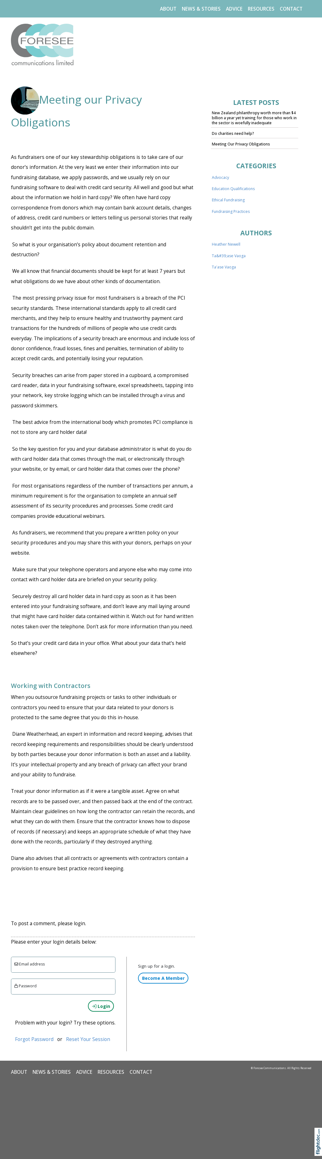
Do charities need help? (233, 133)
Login (101, 1006)
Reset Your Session (88, 1039)
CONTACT (291, 9)
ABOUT (168, 9)
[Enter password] (63, 986)
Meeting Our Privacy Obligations (241, 144)
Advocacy (220, 177)
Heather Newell (226, 244)
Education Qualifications (233, 188)
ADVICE (234, 9)
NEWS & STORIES (201, 9)
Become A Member (163, 978)
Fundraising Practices (231, 211)
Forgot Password (34, 1039)
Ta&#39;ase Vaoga (229, 255)
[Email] (63, 965)
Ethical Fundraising (228, 200)
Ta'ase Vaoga (224, 267)
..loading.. (256, 382)
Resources (261, 9)
